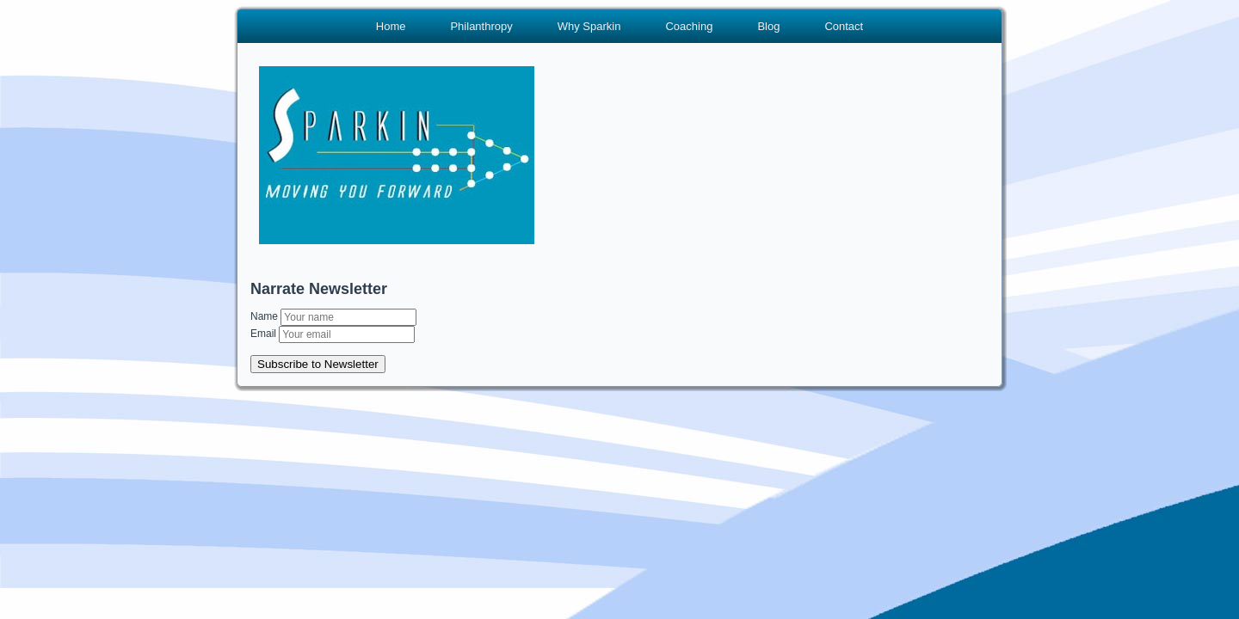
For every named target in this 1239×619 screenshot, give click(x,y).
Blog (768, 26)
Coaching (688, 26)
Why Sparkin (589, 26)
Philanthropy (481, 26)
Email (264, 334)
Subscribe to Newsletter (318, 364)
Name (265, 316)
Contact (843, 26)
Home (391, 26)
